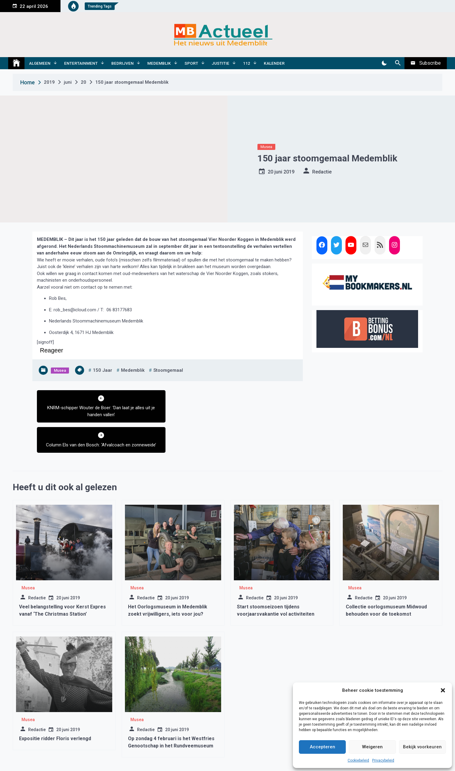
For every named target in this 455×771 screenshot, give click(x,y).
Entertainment (81, 63)
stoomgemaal (168, 370)
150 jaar (102, 370)
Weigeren (372, 747)
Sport (191, 63)
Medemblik (159, 63)
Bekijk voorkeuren (422, 747)
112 (246, 63)
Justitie (220, 63)
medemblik (133, 370)
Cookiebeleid (358, 760)
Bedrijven (122, 63)
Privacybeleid (383, 760)
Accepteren (322, 747)
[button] (443, 690)
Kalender (274, 63)
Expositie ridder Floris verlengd (55, 708)
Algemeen (40, 63)
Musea (266, 146)
